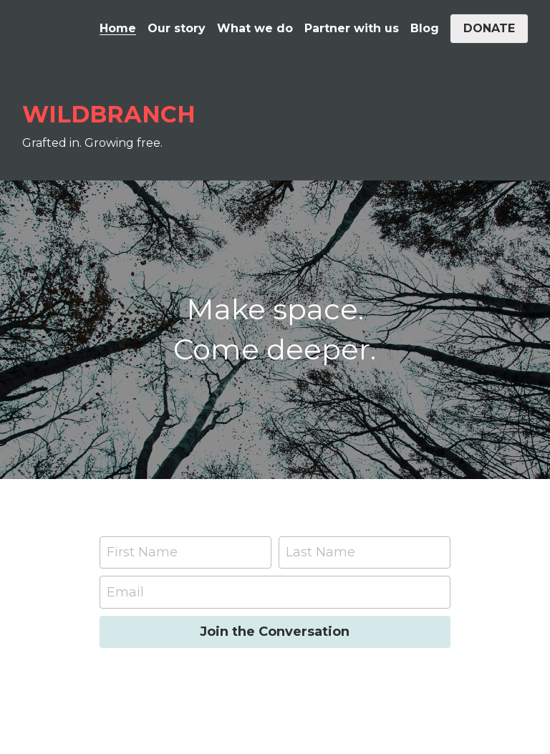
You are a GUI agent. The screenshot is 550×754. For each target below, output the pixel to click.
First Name (142, 552)
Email (125, 591)
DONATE (489, 28)
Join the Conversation (274, 631)
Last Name (320, 552)
